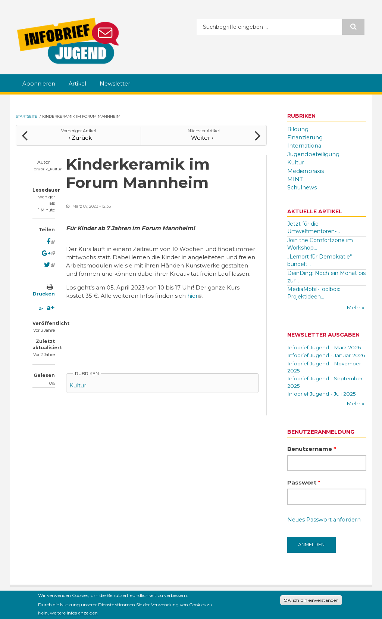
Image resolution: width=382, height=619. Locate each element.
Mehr (354, 306)
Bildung (298, 129)
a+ (51, 307)
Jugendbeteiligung (314, 153)
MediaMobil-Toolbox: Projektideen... (313, 292)
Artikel (79, 83)
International (305, 145)
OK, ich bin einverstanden (311, 600)
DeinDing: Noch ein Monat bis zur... (326, 275)
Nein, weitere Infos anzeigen (68, 613)
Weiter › (203, 136)
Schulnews (302, 186)
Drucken (44, 292)
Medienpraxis (306, 170)
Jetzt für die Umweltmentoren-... (313, 226)
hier (195, 294)
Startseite (26, 116)
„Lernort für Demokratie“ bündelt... (319, 259)
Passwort (303, 490)
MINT (295, 178)
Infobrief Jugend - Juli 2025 (322, 401)
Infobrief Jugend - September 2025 (326, 390)
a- (41, 307)
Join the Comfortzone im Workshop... (320, 243)
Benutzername (311, 456)
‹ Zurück (78, 136)
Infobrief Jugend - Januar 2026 (320, 358)
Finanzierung (305, 137)
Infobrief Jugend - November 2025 (325, 374)
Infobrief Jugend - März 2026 (325, 346)
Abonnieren (39, 83)
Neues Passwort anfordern (325, 527)
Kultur (78, 384)
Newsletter (117, 83)
